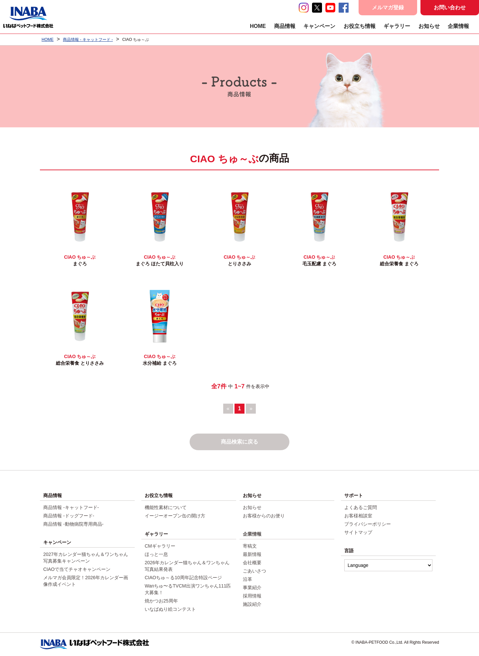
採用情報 (252, 595)
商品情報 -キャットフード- (71, 507)
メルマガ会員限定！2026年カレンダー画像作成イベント (85, 581)
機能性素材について (166, 507)
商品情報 (284, 26)
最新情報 (252, 554)
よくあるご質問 (360, 507)
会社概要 (252, 562)
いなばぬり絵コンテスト (170, 609)
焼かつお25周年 (161, 600)
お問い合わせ (450, 7)
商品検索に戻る (239, 442)
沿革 (247, 579)
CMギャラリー (160, 546)
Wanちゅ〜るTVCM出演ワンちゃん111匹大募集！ (188, 589)
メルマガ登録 (388, 7)
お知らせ (429, 26)
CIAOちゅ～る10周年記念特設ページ (183, 577)
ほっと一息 (156, 554)
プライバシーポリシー (367, 524)
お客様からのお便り (264, 515)
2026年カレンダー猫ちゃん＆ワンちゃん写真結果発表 (187, 566)
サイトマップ (358, 532)
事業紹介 (252, 587)
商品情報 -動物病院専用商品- (73, 524)
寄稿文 (250, 546)
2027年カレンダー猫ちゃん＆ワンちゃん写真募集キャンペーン (85, 558)
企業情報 (458, 26)
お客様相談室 (358, 515)
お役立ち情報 (360, 26)
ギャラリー (397, 26)
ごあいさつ (254, 571)
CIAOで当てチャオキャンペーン (76, 569)
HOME (258, 26)
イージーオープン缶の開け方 (175, 515)
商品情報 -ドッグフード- (68, 515)
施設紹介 (252, 604)
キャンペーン (319, 26)
